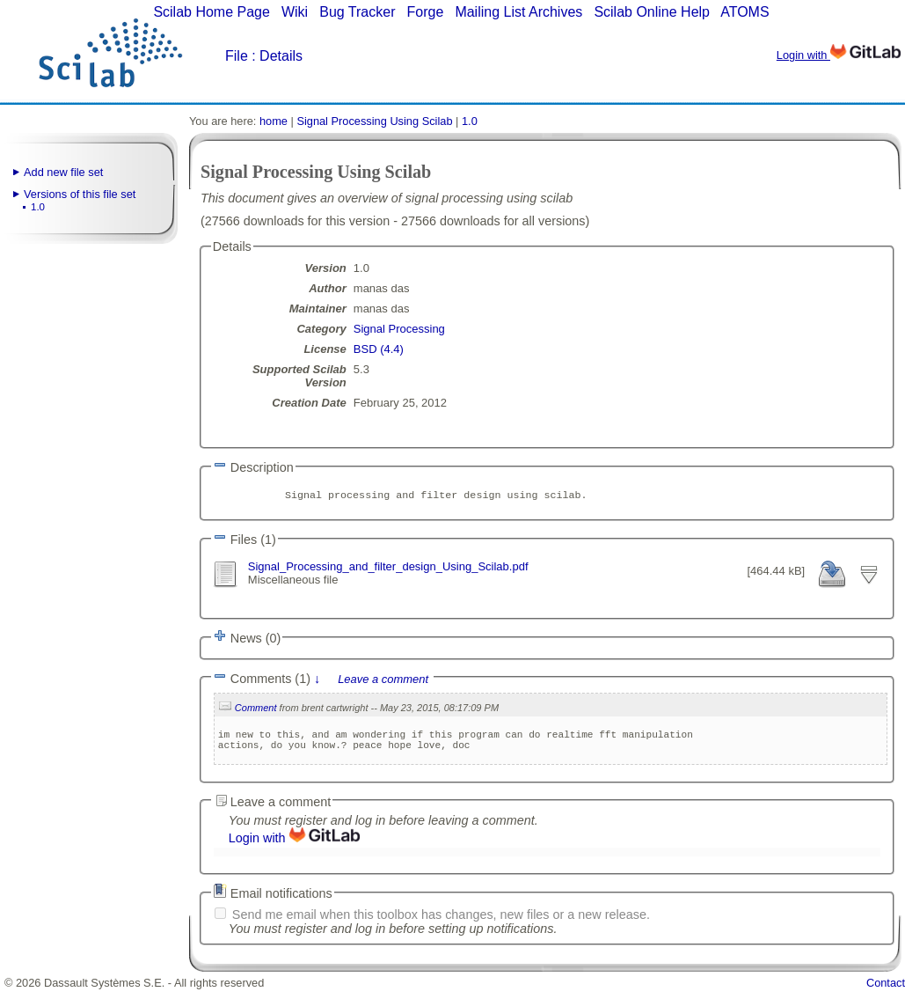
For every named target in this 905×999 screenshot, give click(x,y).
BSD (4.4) (379, 349)
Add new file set (63, 172)
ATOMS (744, 11)
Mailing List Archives (518, 11)
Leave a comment (383, 683)
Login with (839, 55)
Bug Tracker (357, 11)
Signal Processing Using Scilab (374, 121)
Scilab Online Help (652, 11)
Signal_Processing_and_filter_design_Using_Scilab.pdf (388, 568)
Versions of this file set (79, 194)
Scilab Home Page (211, 11)
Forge (425, 11)
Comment (256, 712)
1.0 (38, 207)
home (273, 121)
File (236, 55)
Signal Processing (399, 328)
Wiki (294, 11)
